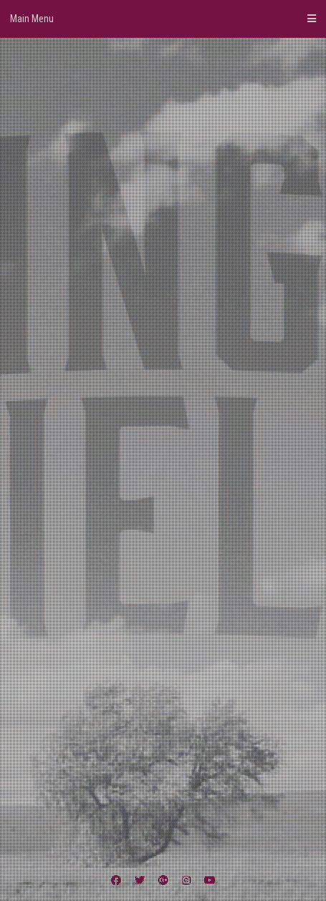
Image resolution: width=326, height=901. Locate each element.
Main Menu (163, 18)
